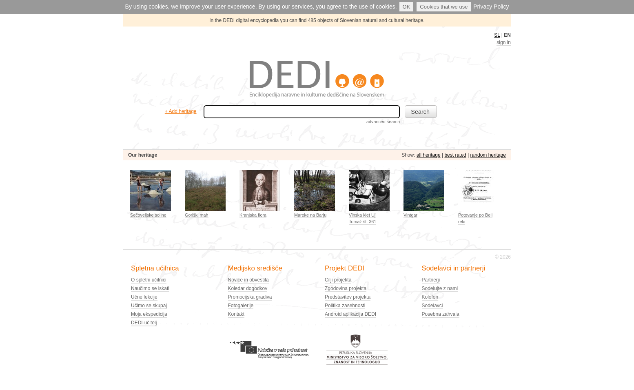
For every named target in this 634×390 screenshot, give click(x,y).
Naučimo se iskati (150, 288)
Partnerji (431, 280)
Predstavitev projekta (347, 297)
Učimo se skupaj (149, 305)
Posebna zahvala (440, 314)
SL (497, 35)
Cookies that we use (444, 7)
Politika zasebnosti (345, 305)
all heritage (429, 155)
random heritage (488, 155)
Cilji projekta (338, 280)
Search (420, 112)
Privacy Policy (491, 6)
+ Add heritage (181, 111)
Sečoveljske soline (148, 215)
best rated (455, 155)
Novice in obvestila (248, 280)
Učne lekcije (144, 297)
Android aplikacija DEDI (350, 314)
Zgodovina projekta (345, 288)
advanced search (383, 121)
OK (406, 7)
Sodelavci (432, 305)
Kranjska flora (252, 215)
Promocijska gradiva (250, 297)
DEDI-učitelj (144, 323)
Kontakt (236, 314)
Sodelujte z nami (440, 288)
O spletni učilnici (148, 280)
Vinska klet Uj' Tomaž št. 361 (362, 218)
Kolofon (430, 297)
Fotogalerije (241, 305)
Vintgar (410, 215)
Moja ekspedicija (149, 314)
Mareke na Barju (310, 215)
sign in (504, 42)
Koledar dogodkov (248, 288)
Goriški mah (196, 215)
